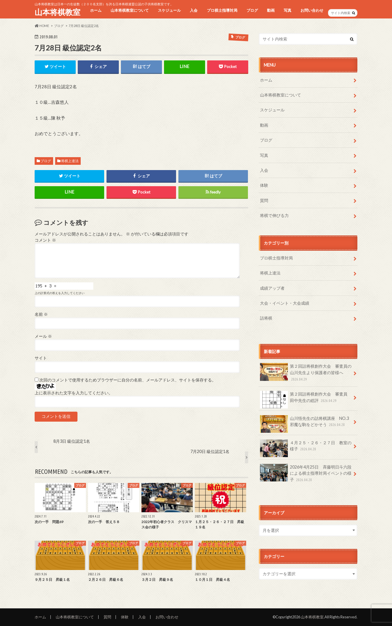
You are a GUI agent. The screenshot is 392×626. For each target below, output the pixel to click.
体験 (264, 185)
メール (43, 336)
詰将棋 (266, 317)
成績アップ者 (272, 288)
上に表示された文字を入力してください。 (74, 393)
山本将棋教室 (57, 12)
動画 (271, 10)
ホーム (96, 10)
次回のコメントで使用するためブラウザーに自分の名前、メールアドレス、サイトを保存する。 (127, 380)
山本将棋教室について (130, 10)
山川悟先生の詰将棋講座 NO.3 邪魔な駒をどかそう (306, 423)
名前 (41, 314)
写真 (287, 10)
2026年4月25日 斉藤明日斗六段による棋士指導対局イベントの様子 (306, 473)
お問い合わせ (311, 10)
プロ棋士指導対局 (222, 10)
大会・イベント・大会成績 (284, 303)
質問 (264, 200)
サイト (41, 358)
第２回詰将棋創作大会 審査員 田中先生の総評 (306, 399)
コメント (45, 240)
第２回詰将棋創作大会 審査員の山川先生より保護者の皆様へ (306, 372)
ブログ (252, 10)
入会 (193, 10)
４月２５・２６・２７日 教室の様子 (306, 448)
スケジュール (169, 10)
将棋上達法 (70, 161)
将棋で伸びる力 (274, 215)
